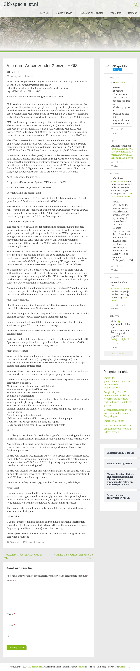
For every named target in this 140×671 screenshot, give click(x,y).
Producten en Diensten (91, 12)
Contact (132, 12)
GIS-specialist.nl (20, 4)
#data (113, 196)
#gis (120, 321)
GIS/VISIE (44, 12)
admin (30, 76)
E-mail (11, 625)
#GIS (131, 148)
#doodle (120, 82)
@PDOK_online (119, 181)
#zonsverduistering (121, 151)
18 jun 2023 (114, 316)
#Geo (120, 196)
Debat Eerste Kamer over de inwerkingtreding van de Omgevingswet (118, 413)
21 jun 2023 (114, 173)
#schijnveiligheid (120, 339)
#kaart (126, 196)
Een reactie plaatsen (34, 542)
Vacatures (115, 12)
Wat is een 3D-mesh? (114, 421)
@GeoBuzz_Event (120, 288)
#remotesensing (119, 148)
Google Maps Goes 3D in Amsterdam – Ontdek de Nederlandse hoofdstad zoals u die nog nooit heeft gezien (118, 399)
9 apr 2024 (114, 141)
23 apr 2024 (114, 77)
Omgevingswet (64, 12)
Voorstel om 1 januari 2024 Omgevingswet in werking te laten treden (118, 428)
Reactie (11, 580)
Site (9, 636)
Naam (11, 614)
